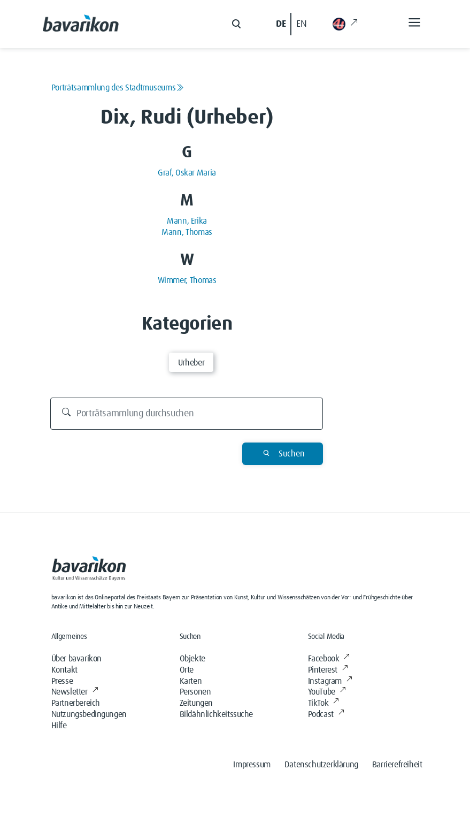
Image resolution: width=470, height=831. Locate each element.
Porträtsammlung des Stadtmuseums (117, 87)
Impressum (251, 764)
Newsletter (74, 692)
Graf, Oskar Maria (187, 173)
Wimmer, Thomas (187, 280)
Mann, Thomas (186, 232)
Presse (62, 681)
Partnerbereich (75, 703)
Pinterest (328, 670)
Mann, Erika (187, 221)
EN (301, 24)
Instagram (330, 681)
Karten (191, 681)
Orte (187, 670)
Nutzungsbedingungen (89, 714)
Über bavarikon (76, 658)
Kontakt (64, 670)
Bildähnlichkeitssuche (216, 714)
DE (281, 24)
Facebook (329, 658)
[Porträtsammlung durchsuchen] (186, 414)
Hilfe (59, 725)
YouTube (327, 692)
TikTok (323, 703)
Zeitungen (196, 703)
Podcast (326, 714)
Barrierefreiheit (397, 764)
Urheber (191, 363)
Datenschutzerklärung (321, 764)
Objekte (192, 658)
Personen (195, 692)
